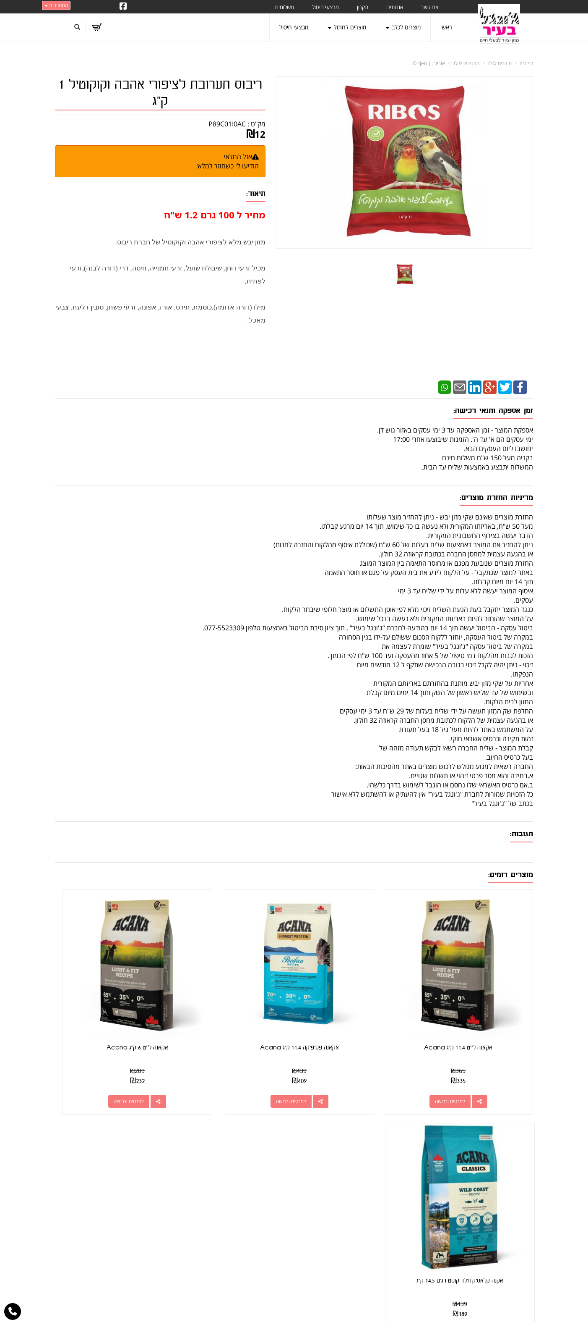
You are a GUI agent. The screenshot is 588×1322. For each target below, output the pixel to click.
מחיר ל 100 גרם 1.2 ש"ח (214, 214)
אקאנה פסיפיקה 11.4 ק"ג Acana (355, 1008)
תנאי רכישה (397, 1179)
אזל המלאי (238, 156)
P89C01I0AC (227, 124)
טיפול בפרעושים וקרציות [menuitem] (504, 1221)
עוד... (158, 1120)
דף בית (526, 63)
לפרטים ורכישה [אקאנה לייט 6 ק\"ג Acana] (224, 1061)
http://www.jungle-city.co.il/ (249, 1139)
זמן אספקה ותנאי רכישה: (493, 410)
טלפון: (403, 1168)
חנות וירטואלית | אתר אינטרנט (241, 1307)
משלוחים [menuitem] (284, 7)
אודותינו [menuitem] (394, 7)
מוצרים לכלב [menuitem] (403, 27)
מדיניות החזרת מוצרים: (496, 497)
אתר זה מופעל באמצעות (294, 1307)
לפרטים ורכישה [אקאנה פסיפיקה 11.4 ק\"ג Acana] (347, 1061)
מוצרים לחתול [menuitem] (347, 27)
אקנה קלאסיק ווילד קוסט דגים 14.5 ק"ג (110, 1008)
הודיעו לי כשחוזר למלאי (227, 165)
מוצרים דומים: (510, 874)
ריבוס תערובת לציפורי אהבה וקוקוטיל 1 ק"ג (160, 93)
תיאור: (255, 193)
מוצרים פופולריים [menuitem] (513, 1139)
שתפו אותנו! (252, 1149)
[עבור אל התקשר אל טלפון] (12, 1311)
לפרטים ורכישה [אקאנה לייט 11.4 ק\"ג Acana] (470, 1061)
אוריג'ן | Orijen (429, 63)
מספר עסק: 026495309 (378, 1157)
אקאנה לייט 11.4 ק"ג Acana (478, 1008)
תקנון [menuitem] (362, 7)
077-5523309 (377, 1168)
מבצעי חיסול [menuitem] (325, 7)
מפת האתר (516, 1120)
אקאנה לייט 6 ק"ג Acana (232, 1008)
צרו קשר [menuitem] (429, 7)
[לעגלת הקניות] (99, 27)
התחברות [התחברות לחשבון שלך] (56, 5)
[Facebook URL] (123, 6)
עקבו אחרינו (269, 1120)
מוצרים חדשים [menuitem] (516, 1162)
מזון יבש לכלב (466, 63)
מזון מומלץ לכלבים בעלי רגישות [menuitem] (497, 1233)
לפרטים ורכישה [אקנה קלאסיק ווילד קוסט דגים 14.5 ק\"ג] (101, 1061)
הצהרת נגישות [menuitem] (515, 1244)
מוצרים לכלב (499, 63)
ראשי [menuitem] (446, 27)
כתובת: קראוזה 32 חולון (379, 1148)
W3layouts (285, 1318)
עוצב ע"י (294, 1318)
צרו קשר (397, 1120)
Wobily (321, 1307)
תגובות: (521, 833)
